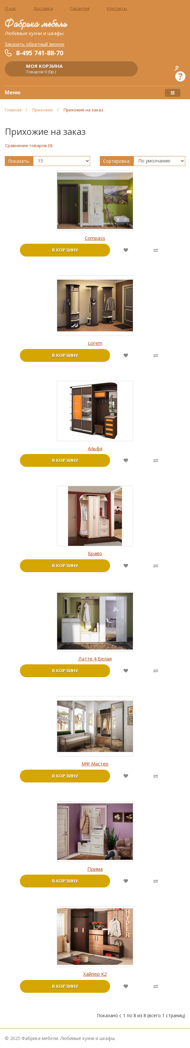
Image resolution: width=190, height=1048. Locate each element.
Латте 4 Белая (95, 658)
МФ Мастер (95, 763)
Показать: (19, 161)
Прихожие (42, 110)
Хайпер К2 (95, 974)
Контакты (117, 8)
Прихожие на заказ (83, 110)
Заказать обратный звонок (35, 44)
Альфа (95, 448)
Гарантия (80, 8)
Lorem (95, 343)
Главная (13, 110)
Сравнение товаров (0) (28, 145)
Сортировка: (116, 161)
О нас (10, 8)
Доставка (43, 8)
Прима (95, 869)
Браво (95, 553)
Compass (95, 238)
